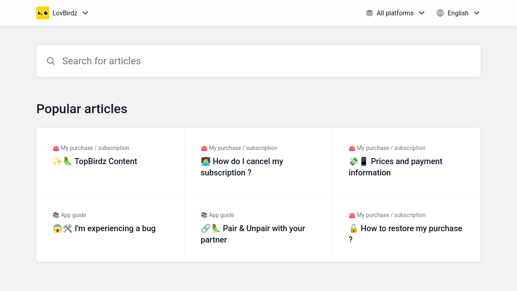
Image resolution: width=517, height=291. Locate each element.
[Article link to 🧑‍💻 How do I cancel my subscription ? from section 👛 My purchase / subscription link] (259, 161)
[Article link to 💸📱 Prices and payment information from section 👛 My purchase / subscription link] (406, 161)
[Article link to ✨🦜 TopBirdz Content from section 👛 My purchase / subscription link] (110, 161)
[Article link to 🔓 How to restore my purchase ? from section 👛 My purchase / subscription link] (406, 228)
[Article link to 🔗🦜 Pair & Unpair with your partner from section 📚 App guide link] (259, 228)
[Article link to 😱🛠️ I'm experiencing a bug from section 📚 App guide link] (110, 228)
